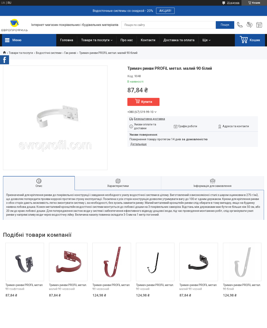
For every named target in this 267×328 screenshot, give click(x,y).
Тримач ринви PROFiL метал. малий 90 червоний (68, 287)
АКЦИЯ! (165, 11)
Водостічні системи (48, 52)
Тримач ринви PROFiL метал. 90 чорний (155, 287)
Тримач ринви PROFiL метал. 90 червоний (111, 287)
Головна (66, 40)
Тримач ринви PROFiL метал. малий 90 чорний (198, 287)
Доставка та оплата (178, 40)
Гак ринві (70, 52)
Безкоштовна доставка (149, 118)
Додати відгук (249, 25)
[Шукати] (225, 25)
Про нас (127, 40)
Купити (146, 102)
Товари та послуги (95, 40)
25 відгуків (233, 2)
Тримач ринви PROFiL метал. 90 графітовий (24, 287)
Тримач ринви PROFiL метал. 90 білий (242, 287)
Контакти (148, 40)
